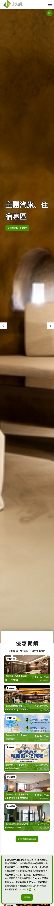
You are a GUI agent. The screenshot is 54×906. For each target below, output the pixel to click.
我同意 (27, 897)
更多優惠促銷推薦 (27, 839)
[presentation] (3, 325)
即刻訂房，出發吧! (17, 228)
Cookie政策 (24, 889)
